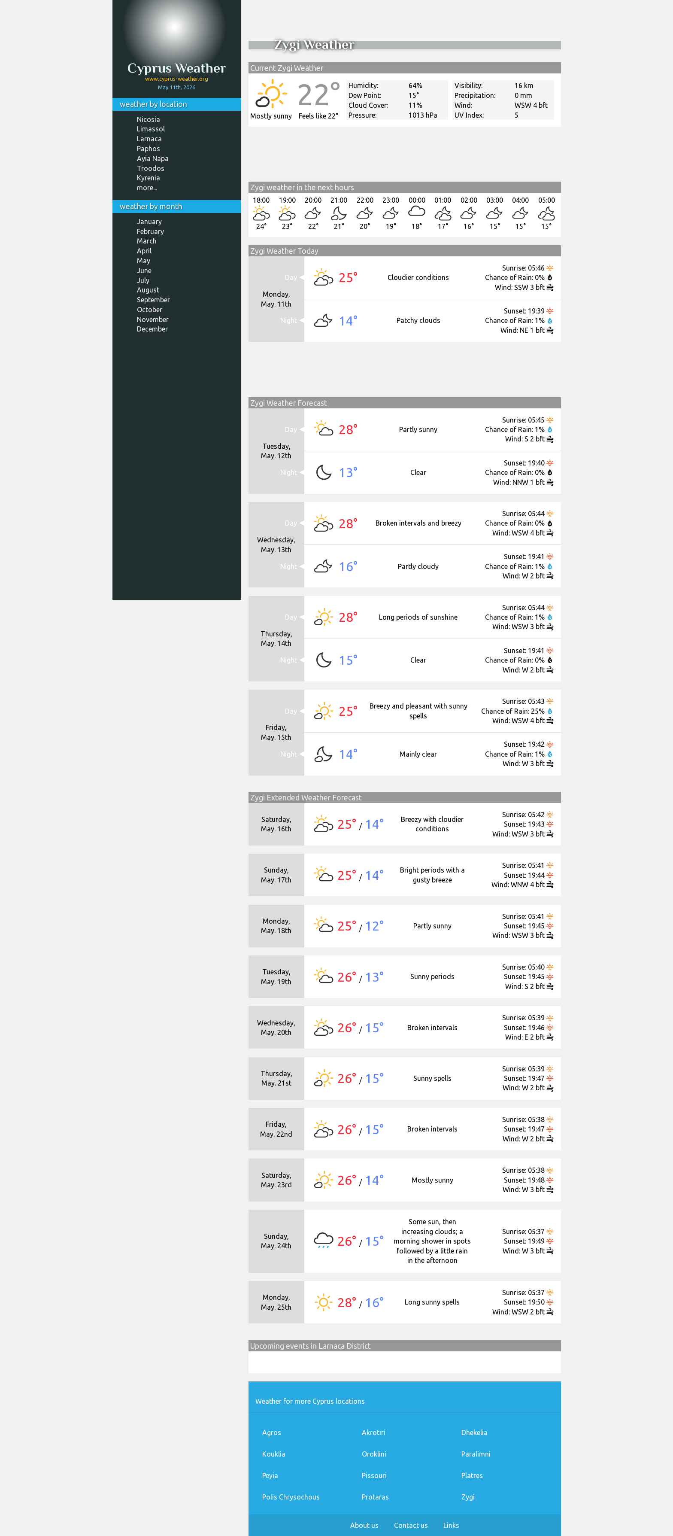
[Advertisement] (176, 470)
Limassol (151, 129)
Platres (472, 1475)
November (153, 319)
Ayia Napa (153, 158)
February (150, 231)
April (144, 251)
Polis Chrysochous (291, 1497)
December (152, 329)
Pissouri (374, 1475)
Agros (271, 1432)
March (147, 241)
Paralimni (476, 1454)
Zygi (468, 1497)
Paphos (148, 148)
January (149, 221)
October (149, 309)
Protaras (375, 1497)
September (153, 300)
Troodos (150, 168)
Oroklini (374, 1454)
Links (451, 1525)
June (144, 270)
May (143, 261)
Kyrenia (148, 178)
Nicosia (148, 119)
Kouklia (273, 1454)
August (148, 290)
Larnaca (149, 139)
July (143, 280)
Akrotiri (373, 1432)
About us (364, 1525)
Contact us (411, 1525)
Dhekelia (474, 1432)
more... (147, 188)
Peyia (270, 1475)
